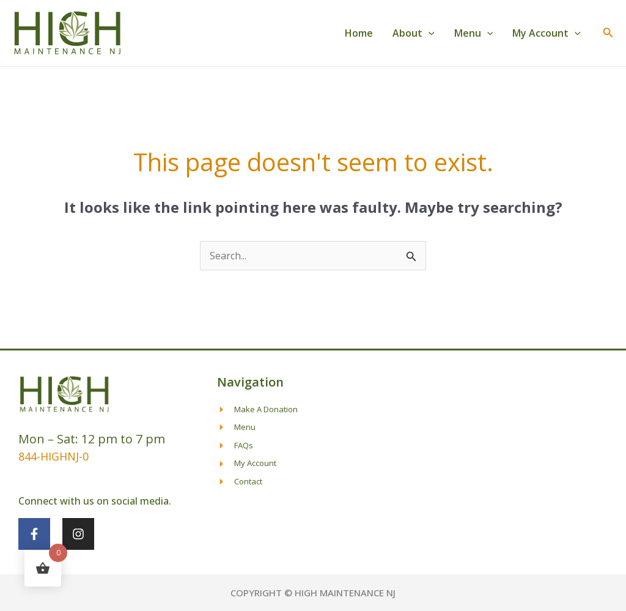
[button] (428, 33)
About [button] (413, 33)
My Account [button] (546, 33)
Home (359, 33)
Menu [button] (473, 33)
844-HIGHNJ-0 (53, 456)
